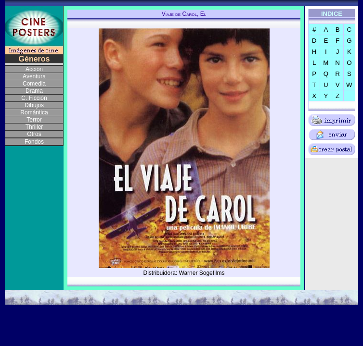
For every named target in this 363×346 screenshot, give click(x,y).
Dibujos (34, 105)
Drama (34, 90)
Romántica (34, 112)
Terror (33, 119)
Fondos (34, 141)
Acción (34, 69)
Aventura (34, 76)
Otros (34, 134)
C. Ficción (34, 98)
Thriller (34, 127)
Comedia (34, 83)
